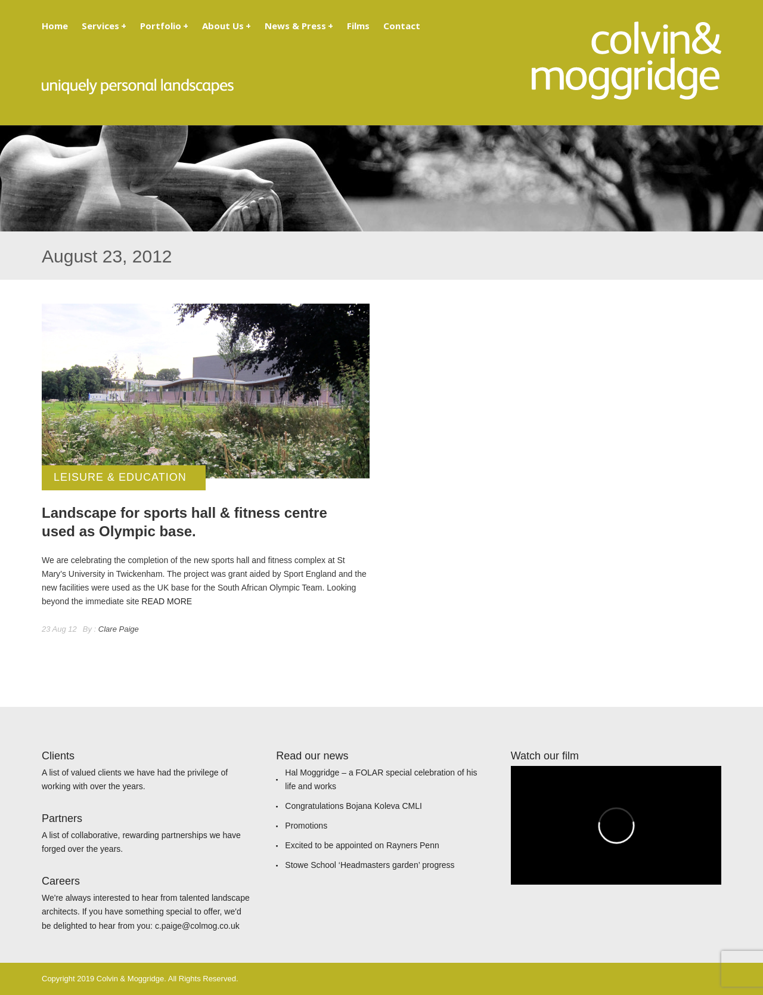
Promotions (306, 825)
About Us (226, 26)
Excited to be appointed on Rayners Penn (362, 845)
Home (55, 26)
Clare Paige (118, 629)
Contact (401, 26)
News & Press (299, 26)
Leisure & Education (120, 477)
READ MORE (166, 601)
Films (358, 26)
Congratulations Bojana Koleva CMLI (353, 806)
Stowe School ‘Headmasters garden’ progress (369, 865)
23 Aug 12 (59, 629)
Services (104, 26)
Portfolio (164, 26)
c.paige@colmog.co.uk (197, 926)
